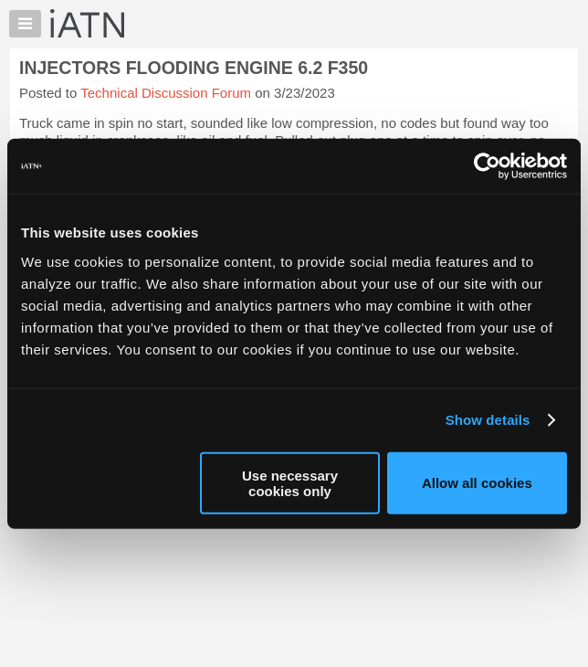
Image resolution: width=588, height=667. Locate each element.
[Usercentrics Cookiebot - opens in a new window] (487, 166)
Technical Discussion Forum (165, 93)
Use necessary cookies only (290, 482)
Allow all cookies (477, 483)
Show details (488, 420)
